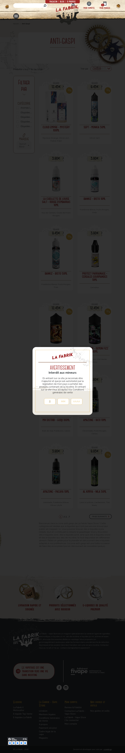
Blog (62, 1)
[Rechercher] (30, 5)
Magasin (54, 1)
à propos (71, 1)
